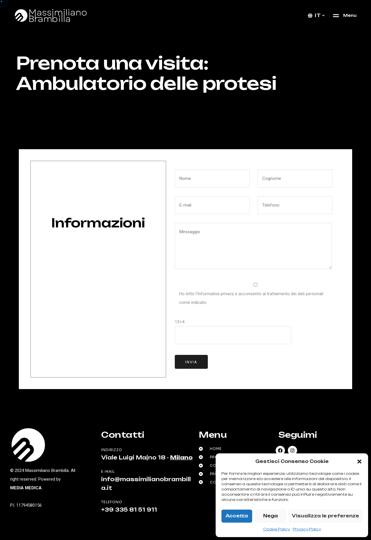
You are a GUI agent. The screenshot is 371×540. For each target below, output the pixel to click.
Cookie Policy (276, 529)
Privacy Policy (307, 529)
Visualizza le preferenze (325, 516)
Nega (270, 516)
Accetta (236, 516)
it (318, 15)
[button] (359, 461)
